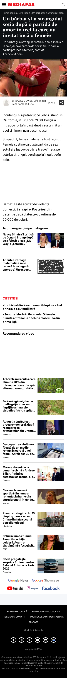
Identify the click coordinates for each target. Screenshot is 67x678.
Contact (33, 622)
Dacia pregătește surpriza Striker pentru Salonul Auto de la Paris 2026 (18, 564)
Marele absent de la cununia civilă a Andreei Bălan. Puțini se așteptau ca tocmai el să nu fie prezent (19, 472)
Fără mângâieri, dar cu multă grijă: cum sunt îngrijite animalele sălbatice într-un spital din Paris (18, 406)
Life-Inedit (24, 12)
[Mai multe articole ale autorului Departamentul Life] (6, 102)
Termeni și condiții (14, 617)
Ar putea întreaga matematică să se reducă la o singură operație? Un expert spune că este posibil (17, 265)
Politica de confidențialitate (47, 617)
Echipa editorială (17, 611)
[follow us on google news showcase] (45, 581)
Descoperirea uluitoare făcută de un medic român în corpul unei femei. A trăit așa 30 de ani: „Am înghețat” (18, 449)
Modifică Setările (33, 630)
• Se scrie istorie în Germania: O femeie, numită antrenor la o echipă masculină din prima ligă (31, 318)
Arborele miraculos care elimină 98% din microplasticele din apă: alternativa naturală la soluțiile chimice (19, 384)
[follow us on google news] (18, 581)
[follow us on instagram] (32, 588)
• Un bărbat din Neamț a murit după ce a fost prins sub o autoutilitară (32, 307)
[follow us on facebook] (51, 588)
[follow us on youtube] (15, 588)
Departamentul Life (23, 104)
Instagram (40, 228)
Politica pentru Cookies (46, 611)
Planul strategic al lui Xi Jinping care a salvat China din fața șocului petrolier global (19, 518)
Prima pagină (10, 12)
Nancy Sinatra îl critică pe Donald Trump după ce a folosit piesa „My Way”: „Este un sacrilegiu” (18, 239)
